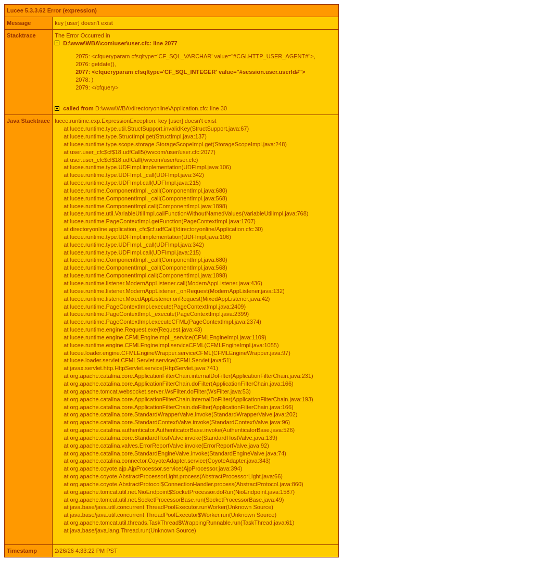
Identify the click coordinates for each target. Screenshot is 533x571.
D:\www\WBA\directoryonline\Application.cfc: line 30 (145, 108)
